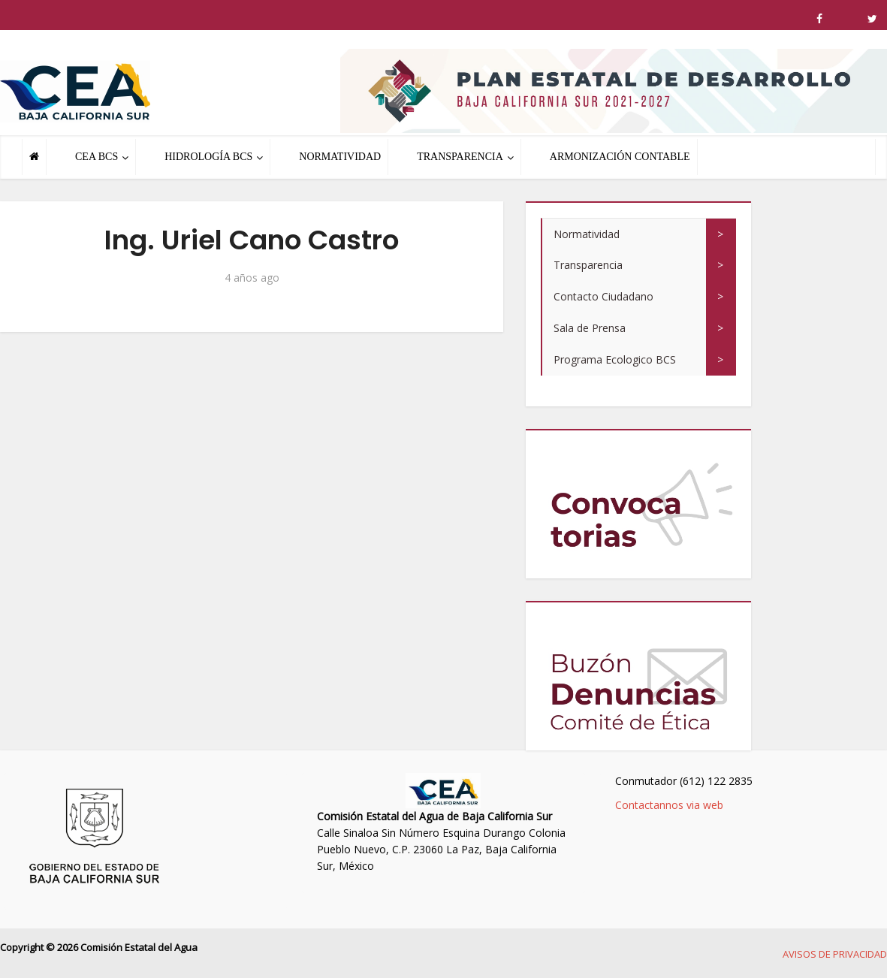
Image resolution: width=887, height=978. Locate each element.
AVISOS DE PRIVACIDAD (835, 954)
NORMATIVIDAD (340, 156)
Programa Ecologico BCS (615, 359)
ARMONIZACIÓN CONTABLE (620, 156)
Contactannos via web (669, 805)
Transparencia (588, 265)
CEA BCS (96, 156)
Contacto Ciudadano (603, 296)
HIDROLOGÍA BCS (208, 156)
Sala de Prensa (590, 328)
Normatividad (587, 234)
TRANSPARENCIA (460, 156)
